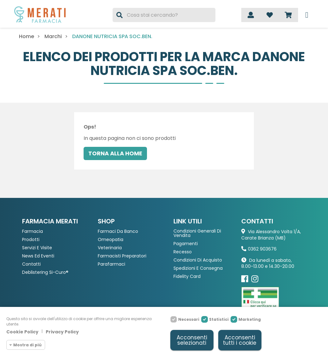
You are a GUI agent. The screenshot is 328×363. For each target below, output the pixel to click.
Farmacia (32, 231)
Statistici (219, 319)
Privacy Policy (62, 332)
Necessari (188, 319)
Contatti (31, 264)
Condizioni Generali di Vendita (197, 233)
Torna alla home (115, 153)
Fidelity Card (187, 276)
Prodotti (30, 239)
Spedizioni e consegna (198, 268)
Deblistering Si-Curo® (45, 272)
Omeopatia (110, 239)
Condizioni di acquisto (197, 260)
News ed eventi (38, 256)
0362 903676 (262, 249)
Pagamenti (185, 243)
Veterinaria (110, 247)
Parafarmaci (111, 264)
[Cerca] (164, 15)
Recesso (182, 252)
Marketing (249, 319)
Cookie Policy (22, 332)
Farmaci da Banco (118, 231)
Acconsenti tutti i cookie (239, 340)
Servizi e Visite (37, 247)
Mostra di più (27, 345)
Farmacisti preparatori (122, 256)
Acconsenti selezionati (192, 340)
